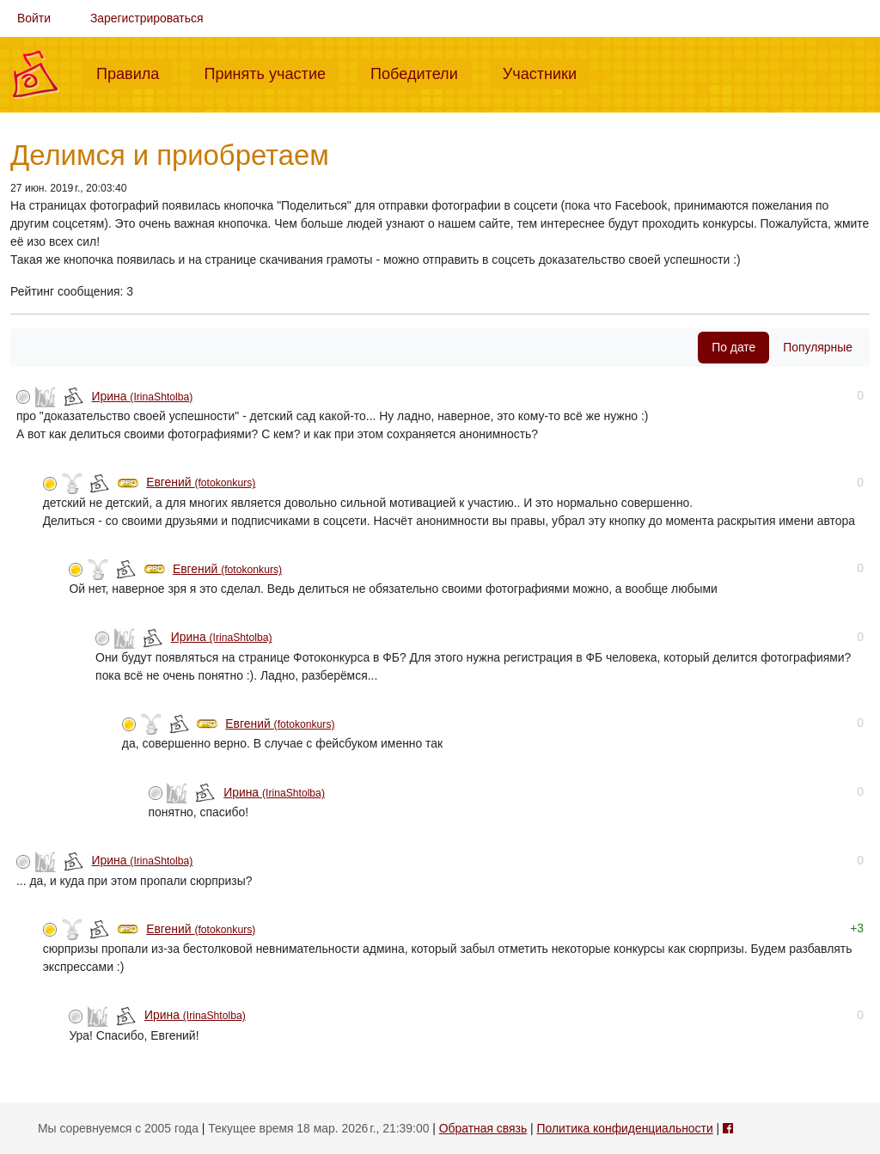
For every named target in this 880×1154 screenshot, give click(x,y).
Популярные (817, 347)
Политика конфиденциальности (625, 1128)
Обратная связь (483, 1128)
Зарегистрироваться (147, 18)
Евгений (200, 482)
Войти (34, 18)
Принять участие (271, 72)
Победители (421, 72)
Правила (134, 72)
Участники (546, 72)
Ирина (142, 396)
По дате (733, 347)
